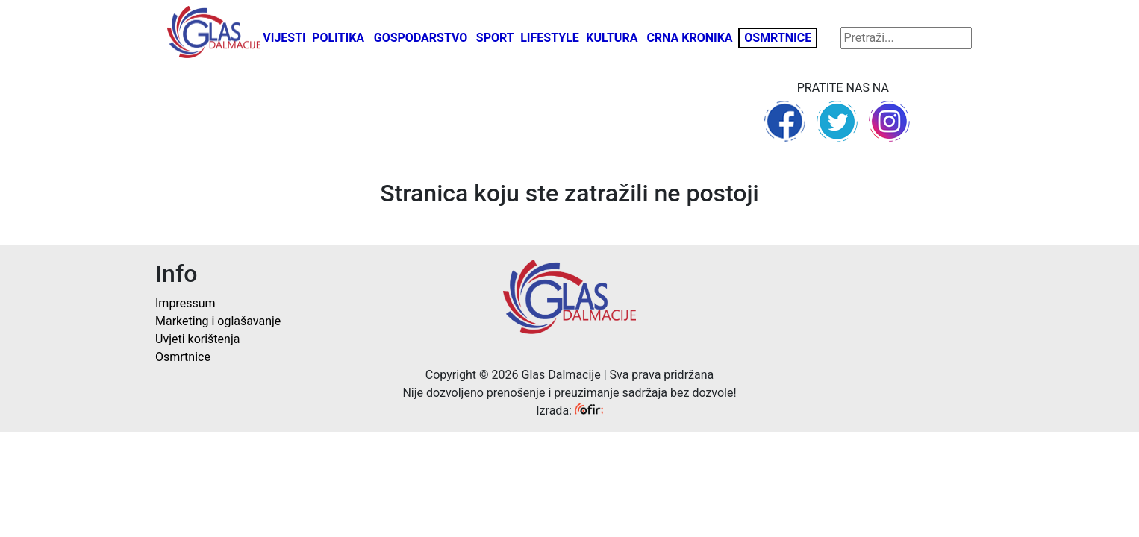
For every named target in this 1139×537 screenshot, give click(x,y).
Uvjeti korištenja (197, 339)
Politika (338, 38)
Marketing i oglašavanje (218, 321)
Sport (495, 38)
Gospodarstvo (421, 38)
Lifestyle (549, 38)
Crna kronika (689, 38)
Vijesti (284, 38)
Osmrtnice (777, 38)
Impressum (185, 303)
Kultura (611, 38)
